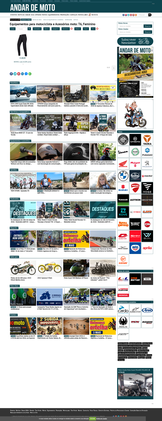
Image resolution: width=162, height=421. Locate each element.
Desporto (14, 228)
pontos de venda (37, 20)
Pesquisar (148, 26)
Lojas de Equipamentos (126, 353)
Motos (44, 15)
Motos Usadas (123, 343)
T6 (93, 29)
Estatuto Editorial (104, 410)
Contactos (86, 410)
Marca (46, 29)
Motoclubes (83, 15)
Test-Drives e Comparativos (20, 112)
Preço (86, 29)
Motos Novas (147, 343)
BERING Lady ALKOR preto (22, 62)
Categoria (56, 29)
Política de (101, 418)
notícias (75, 20)
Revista (95, 15)
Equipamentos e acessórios (20, 141)
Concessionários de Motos (132, 348)
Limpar (12, 29)
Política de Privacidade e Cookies (119, 410)
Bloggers (141, 358)
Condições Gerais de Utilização (139, 410)
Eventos (13, 15)
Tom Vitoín (38, 410)
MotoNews (14, 83)
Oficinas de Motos (130, 350)
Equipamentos (54, 15)
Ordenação (37, 29)
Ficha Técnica (94, 410)
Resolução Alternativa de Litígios (19, 412)
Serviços (73, 15)
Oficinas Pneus (143, 350)
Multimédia (15, 199)
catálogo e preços (26, 20)
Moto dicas (14, 286)
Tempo (77, 29)
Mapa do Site (33, 412)
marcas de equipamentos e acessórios (53, 20)
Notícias (21, 15)
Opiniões (14, 170)
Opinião (38, 15)
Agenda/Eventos (135, 343)
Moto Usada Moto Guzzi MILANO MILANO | (135, 382)
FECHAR (92, 418)
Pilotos (148, 358)
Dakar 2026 (29, 15)
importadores (68, 20)
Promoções (65, 15)
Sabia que (14, 257)
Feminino (66, 29)
